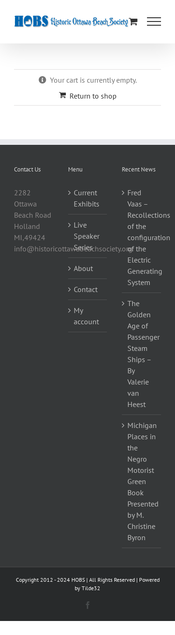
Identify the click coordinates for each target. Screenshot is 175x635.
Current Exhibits (86, 198)
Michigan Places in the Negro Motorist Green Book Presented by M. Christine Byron (141, 481)
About (83, 268)
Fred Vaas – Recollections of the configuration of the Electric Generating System (141, 237)
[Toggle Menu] (154, 21)
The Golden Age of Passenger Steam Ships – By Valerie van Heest (141, 354)
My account (86, 316)
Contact (86, 289)
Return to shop (93, 95)
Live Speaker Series (86, 236)
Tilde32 (91, 588)
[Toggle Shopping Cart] (133, 21)
